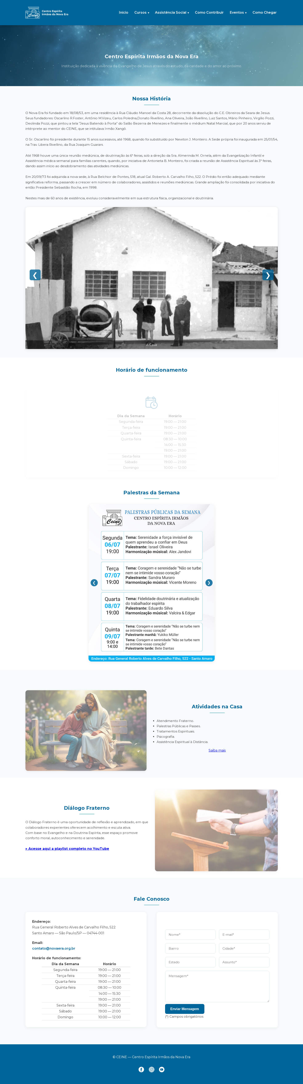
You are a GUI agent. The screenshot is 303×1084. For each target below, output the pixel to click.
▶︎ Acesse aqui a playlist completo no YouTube (67, 849)
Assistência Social (170, 12)
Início (123, 12)
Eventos (237, 12)
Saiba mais (217, 750)
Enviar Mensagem (184, 1009)
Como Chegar (265, 12)
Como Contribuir (209, 12)
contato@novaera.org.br (53, 948)
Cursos (140, 12)
